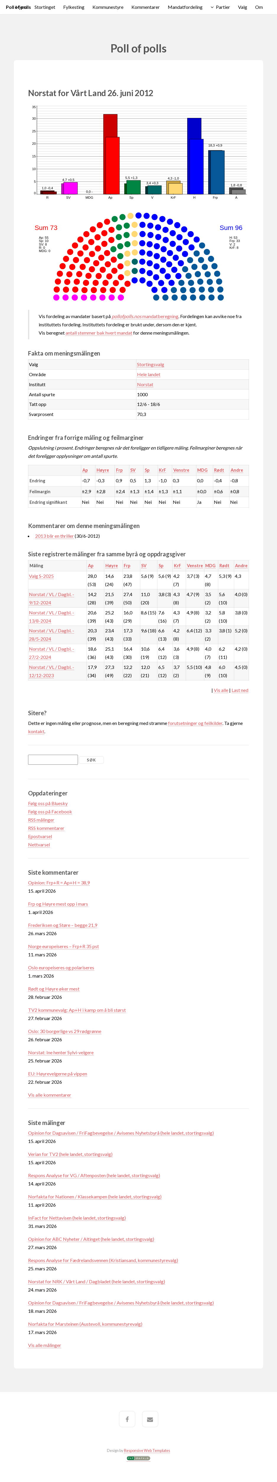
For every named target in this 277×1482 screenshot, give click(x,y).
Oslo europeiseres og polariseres (61, 967)
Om (259, 7)
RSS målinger (41, 820)
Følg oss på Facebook (50, 811)
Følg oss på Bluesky (48, 803)
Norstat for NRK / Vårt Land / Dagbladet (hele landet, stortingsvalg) (96, 1281)
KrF (162, 470)
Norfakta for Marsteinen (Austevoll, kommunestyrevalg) (85, 1324)
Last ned (240, 690)
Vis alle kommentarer (49, 1095)
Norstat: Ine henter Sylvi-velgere (61, 1052)
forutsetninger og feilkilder (195, 723)
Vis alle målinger (44, 1345)
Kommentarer (145, 7)
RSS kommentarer (46, 828)
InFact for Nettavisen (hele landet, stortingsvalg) (77, 1218)
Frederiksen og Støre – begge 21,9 (62, 925)
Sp (147, 470)
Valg (242, 7)
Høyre (103, 470)
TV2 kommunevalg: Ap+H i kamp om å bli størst (77, 1010)
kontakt (36, 731)
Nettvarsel (39, 844)
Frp (119, 470)
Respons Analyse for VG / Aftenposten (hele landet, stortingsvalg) (94, 1175)
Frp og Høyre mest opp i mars (58, 904)
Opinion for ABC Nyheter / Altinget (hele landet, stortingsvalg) (91, 1239)
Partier (223, 7)
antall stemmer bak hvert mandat (99, 332)
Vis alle (221, 690)
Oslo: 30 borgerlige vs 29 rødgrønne (64, 1031)
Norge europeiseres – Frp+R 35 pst (63, 946)
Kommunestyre (107, 7)
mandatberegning (145, 316)
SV (133, 470)
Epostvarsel (40, 836)
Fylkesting (73, 7)
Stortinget (45, 7)
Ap (85, 470)
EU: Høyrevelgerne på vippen (57, 1073)
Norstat (145, 384)
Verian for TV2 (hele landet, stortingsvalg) (70, 1154)
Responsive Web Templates (147, 1450)
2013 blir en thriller (54, 536)
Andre (237, 470)
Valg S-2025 (41, 576)
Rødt (219, 470)
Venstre (181, 470)
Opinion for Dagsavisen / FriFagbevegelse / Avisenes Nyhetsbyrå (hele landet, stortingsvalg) (121, 1133)
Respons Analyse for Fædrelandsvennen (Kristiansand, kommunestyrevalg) (103, 1260)
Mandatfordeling (185, 7)
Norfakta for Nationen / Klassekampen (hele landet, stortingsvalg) (95, 1196)
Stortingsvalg (150, 364)
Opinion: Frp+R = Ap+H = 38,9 (59, 882)
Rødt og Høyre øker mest (53, 988)
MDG (202, 470)
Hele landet (148, 374)
